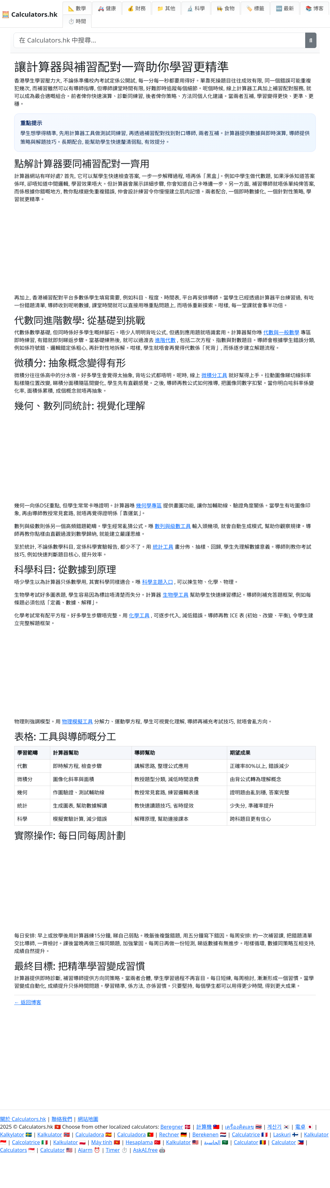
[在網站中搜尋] (160, 40)
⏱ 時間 (77, 21)
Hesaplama (139, 1142)
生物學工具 (176, 594)
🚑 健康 (107, 8)
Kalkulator (49, 1134)
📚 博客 (315, 8)
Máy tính (101, 1142)
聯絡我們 (62, 1119)
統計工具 (163, 546)
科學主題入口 (157, 581)
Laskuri (282, 1134)
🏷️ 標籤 (255, 8)
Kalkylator (12, 1134)
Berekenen (205, 1134)
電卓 (300, 1126)
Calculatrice (246, 1134)
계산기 (274, 1126)
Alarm (85, 1150)
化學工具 (139, 615)
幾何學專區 (149, 505)
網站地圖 (88, 1119)
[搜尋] (310, 40)
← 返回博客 (27, 1002)
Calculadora (89, 1134)
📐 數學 (77, 8)
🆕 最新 (285, 8)
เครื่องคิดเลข (239, 1126)
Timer (113, 1150)
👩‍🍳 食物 (226, 8)
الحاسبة (212, 1142)
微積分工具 (214, 375)
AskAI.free (145, 1150)
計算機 (204, 1126)
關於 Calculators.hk (23, 1119)
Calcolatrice (26, 1142)
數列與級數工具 (173, 526)
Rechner (169, 1134)
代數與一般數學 (281, 332)
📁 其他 (166, 8)
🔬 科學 (196, 8)
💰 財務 (137, 8)
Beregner (171, 1126)
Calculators (13, 1150)
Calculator (246, 1142)
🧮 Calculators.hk (29, 14)
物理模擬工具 (77, 721)
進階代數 (165, 340)
